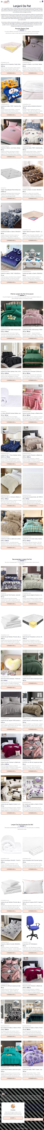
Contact (22, 1125)
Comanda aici (11, 73)
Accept (13, 1118)
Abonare (32, 1119)
